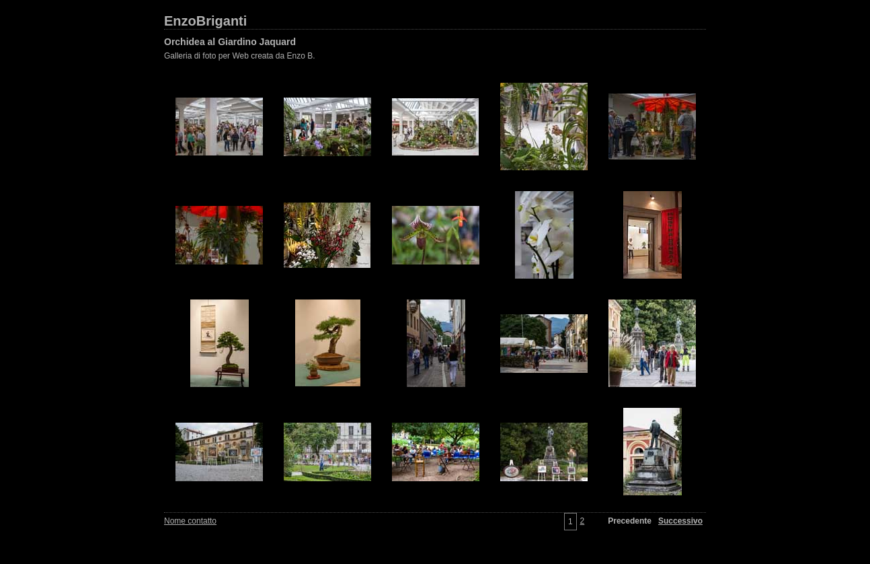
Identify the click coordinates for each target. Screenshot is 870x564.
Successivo (680, 521)
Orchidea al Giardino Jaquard (230, 41)
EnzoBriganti (205, 20)
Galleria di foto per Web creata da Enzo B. (239, 56)
